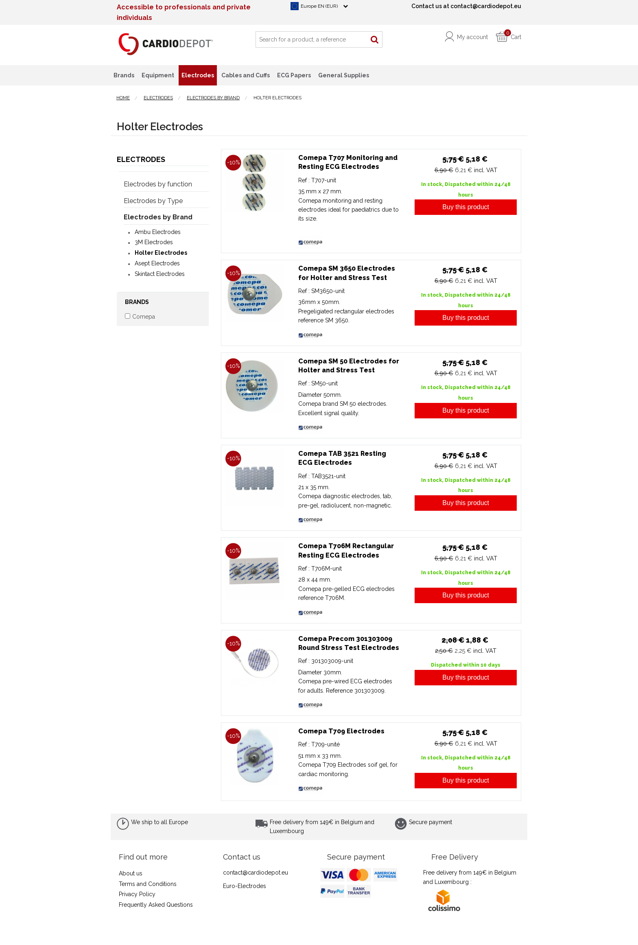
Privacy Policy (137, 894)
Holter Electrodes (161, 252)
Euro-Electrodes (244, 886)
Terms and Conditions (148, 884)
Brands (124, 75)
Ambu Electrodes (158, 232)
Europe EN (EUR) (319, 6)
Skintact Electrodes (160, 274)
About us (130, 873)
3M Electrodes (154, 242)
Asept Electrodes (157, 263)
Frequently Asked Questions (156, 904)
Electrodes (141, 159)
